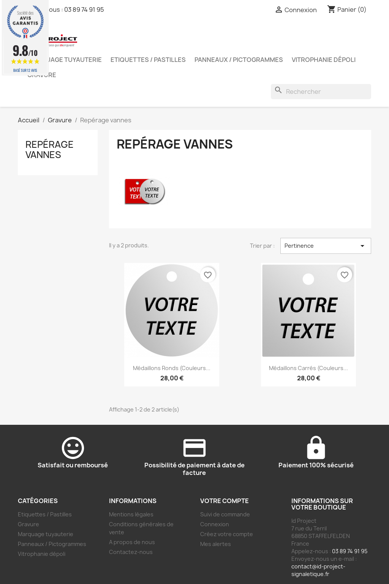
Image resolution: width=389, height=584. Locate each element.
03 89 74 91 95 (84, 9)
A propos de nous (132, 542)
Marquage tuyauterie (64, 59)
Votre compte (224, 501)
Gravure (28, 524)
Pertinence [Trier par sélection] (326, 245)
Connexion (214, 524)
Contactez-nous (131, 552)
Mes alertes (215, 544)
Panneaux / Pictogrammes (238, 59)
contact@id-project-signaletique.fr (318, 570)
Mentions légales (131, 514)
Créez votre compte (226, 534)
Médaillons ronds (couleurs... (171, 368)
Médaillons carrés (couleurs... (308, 368)
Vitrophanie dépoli (324, 59)
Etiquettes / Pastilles (148, 59)
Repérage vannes (49, 149)
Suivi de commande (225, 514)
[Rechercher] (321, 91)
